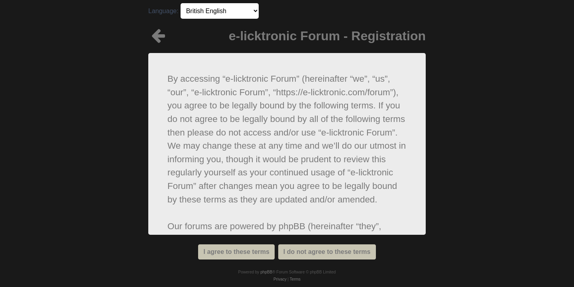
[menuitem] (280, 279)
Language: (163, 11)
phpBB (266, 272)
